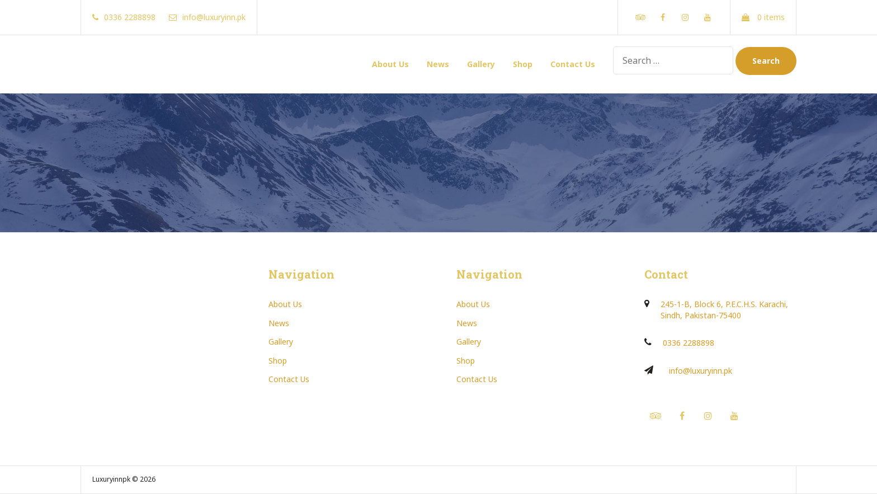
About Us (390, 64)
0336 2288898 (688, 342)
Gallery (481, 64)
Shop (522, 64)
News (438, 64)
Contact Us (572, 64)
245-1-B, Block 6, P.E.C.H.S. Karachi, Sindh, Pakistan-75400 (724, 310)
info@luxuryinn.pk (700, 370)
